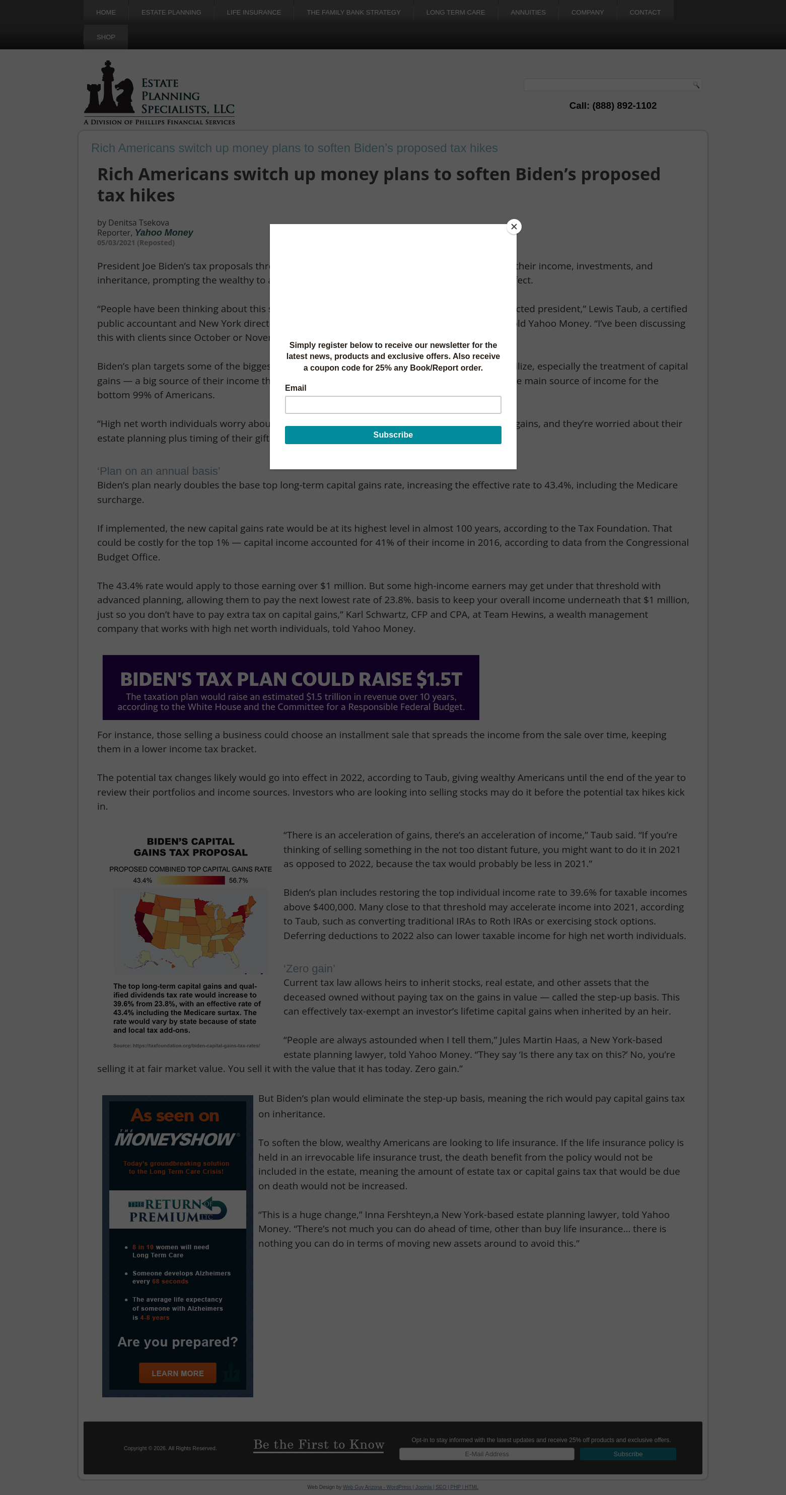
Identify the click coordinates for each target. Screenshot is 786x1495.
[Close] (514, 226)
